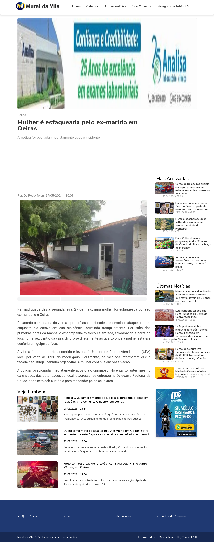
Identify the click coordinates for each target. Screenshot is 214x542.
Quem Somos (30, 516)
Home (76, 6)
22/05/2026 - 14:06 (75, 475)
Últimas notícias (115, 6)
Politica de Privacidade (174, 516)
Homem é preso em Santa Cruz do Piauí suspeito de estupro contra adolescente (192, 206)
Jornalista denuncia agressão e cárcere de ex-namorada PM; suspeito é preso (191, 262)
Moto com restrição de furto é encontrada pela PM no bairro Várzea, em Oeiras (105, 465)
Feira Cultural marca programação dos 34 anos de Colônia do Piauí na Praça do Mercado (193, 243)
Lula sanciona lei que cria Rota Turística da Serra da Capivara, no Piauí (191, 314)
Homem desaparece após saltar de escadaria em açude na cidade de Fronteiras (190, 223)
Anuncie (73, 516)
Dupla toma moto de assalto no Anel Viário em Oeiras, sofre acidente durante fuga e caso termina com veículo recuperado (107, 433)
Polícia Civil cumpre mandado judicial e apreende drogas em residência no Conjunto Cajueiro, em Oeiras (106, 400)
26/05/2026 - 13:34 (75, 409)
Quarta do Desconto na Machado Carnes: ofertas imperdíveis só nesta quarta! (192, 371)
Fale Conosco (141, 6)
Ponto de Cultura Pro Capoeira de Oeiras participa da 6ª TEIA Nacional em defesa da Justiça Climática (192, 353)
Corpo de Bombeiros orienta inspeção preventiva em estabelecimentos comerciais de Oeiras (193, 188)
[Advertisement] (84, 167)
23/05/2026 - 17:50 (75, 442)
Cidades (92, 6)
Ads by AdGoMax (186, 434)
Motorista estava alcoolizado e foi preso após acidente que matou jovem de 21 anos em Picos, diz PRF (193, 296)
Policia (21, 115)
